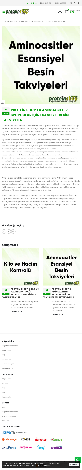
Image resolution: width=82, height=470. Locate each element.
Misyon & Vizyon (8, 364)
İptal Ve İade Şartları (9, 416)
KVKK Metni (6, 421)
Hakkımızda (6, 359)
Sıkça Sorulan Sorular (10, 346)
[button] (66, 12)
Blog (3, 355)
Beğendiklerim (7, 368)
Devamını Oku (17, 312)
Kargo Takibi (6, 350)
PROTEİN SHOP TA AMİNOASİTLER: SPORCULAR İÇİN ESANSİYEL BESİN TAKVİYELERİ (59, 293)
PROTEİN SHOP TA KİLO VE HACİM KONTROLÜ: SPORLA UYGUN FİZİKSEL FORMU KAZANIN (20, 293)
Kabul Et (74, 464)
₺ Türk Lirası (32, 3)
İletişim (4, 407)
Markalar (5, 383)
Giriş (3, 392)
